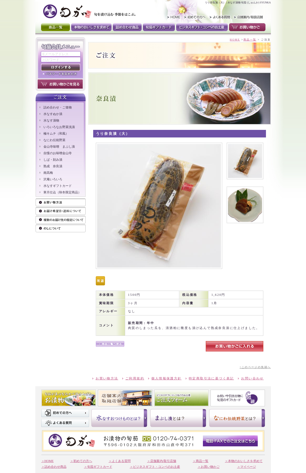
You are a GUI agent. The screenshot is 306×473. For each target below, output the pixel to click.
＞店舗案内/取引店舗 (161, 461)
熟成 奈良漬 (52, 166)
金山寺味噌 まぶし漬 (59, 146)
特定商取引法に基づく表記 (211, 378)
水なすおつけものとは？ (119, 418)
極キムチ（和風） (56, 133)
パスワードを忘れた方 (60, 73)
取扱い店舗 (247, 17)
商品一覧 (55, 27)
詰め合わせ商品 (127, 27)
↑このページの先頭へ (255, 367)
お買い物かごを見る (60, 84)
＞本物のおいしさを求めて (244, 461)
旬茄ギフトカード (159, 27)
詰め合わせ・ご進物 (57, 107)
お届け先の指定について (61, 220)
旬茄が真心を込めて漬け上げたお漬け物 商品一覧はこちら (68, 398)
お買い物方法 (61, 202)
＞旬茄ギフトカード (98, 467)
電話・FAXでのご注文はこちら (230, 440)
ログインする (60, 67)
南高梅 (48, 173)
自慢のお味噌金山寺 (57, 153)
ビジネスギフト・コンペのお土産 (202, 27)
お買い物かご (247, 27)
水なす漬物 (51, 120)
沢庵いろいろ (52, 179)
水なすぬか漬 (52, 114)
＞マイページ (246, 467)
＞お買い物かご (209, 467)
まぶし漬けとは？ (178, 418)
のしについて (61, 228)
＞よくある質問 (120, 461)
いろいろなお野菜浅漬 (59, 127)
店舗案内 (125, 398)
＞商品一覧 (200, 461)
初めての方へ (65, 413)
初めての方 (195, 17)
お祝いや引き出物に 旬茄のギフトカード (237, 398)
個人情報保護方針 (166, 378)
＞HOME (47, 461)
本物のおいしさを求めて (91, 27)
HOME (172, 17)
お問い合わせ (252, 378)
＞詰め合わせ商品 (53, 467)
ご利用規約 (134, 378)
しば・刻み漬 (52, 159)
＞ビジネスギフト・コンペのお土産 (155, 467)
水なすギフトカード (57, 186)
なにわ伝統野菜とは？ (237, 418)
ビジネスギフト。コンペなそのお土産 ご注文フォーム (181, 398)
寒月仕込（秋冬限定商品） (62, 192)
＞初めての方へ (81, 461)
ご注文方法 (61, 211)
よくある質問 (219, 17)
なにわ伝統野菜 (54, 140)
